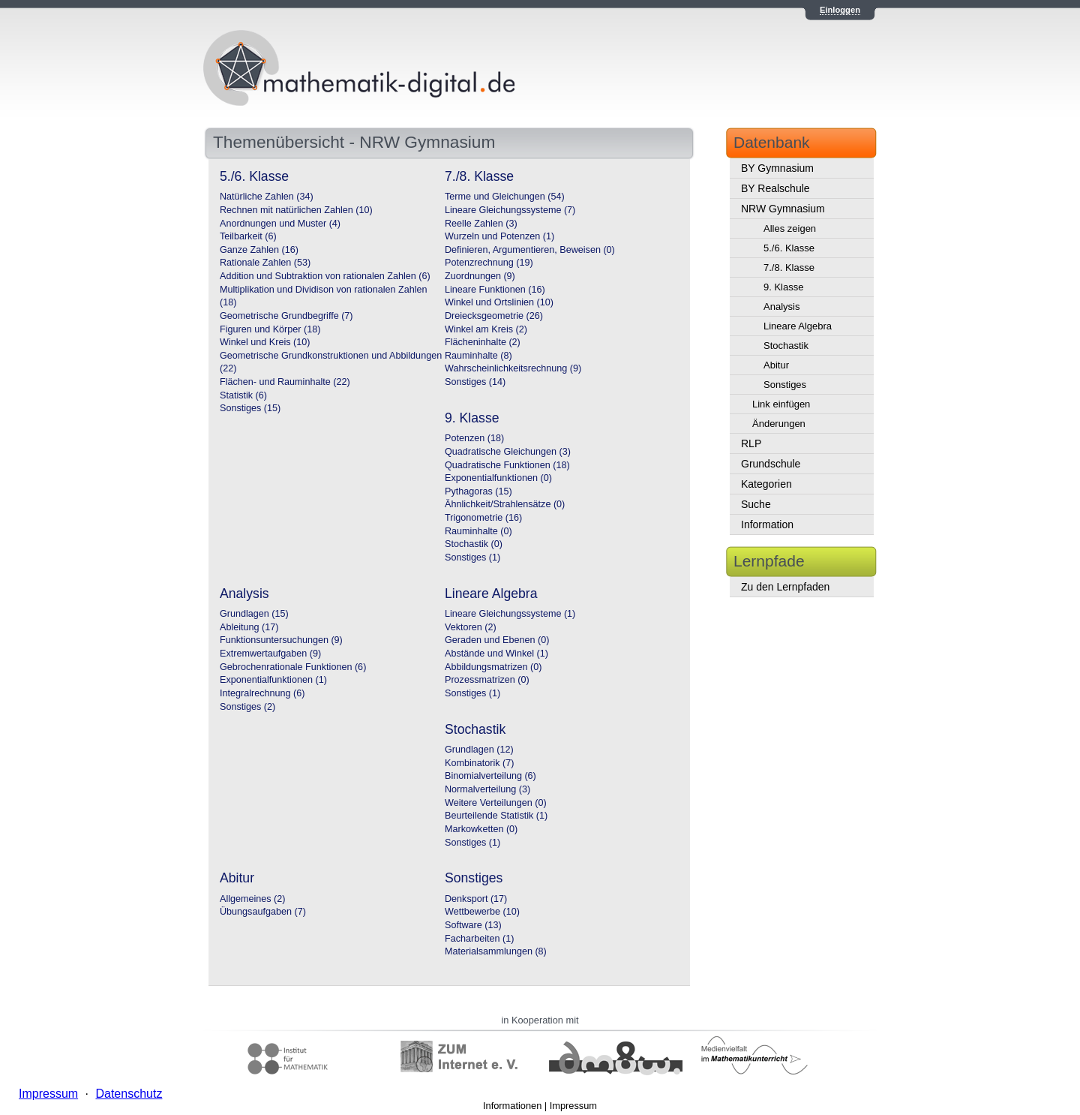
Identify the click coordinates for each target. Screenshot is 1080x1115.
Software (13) (473, 925)
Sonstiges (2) (247, 707)
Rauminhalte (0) (478, 531)
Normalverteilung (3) (487, 789)
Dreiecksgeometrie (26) (494, 316)
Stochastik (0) (473, 544)
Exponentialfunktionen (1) (273, 680)
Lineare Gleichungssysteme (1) (510, 614)
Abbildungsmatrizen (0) (493, 667)
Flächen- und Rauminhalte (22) (285, 382)
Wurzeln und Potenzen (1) (499, 236)
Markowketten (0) (481, 829)
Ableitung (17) (249, 627)
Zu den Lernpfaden (785, 587)
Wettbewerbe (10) (482, 911)
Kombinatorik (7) (479, 763)
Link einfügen (781, 404)
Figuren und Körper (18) (270, 329)
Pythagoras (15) (478, 491)
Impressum (573, 1105)
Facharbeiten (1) (479, 938)
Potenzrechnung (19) (489, 262)
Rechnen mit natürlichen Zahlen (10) (296, 210)
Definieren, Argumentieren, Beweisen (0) (530, 250)
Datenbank (772, 142)
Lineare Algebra (798, 326)
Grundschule (770, 464)
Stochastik (786, 345)
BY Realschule (775, 188)
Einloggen (840, 9)
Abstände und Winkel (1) (496, 653)
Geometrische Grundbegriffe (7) (286, 316)
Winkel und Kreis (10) (265, 342)
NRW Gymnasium (783, 209)
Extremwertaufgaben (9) (270, 653)
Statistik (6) (243, 395)
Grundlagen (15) (254, 614)
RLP (751, 443)
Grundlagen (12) (479, 749)
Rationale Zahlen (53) (265, 262)
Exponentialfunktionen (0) (498, 478)
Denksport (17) (476, 899)
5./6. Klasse (789, 248)
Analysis (782, 306)
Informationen (512, 1105)
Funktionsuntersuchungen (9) (281, 640)
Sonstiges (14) (475, 382)
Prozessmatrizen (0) (487, 680)
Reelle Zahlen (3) (481, 223)
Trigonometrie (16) (483, 517)
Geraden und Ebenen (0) (497, 640)
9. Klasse (783, 287)
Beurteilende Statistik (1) (496, 815)
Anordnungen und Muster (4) (280, 223)
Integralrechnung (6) (262, 693)
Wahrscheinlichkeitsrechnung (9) (513, 368)
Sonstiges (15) (250, 408)
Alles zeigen (790, 228)
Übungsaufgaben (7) (263, 911)
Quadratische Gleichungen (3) (508, 451)
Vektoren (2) (470, 627)
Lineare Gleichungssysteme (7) (510, 210)
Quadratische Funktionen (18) (507, 465)
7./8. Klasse (789, 267)
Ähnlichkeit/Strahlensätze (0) (505, 504)
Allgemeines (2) (253, 899)
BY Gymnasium (777, 168)
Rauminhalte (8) (478, 355)
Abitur (776, 365)
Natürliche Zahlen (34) (267, 196)
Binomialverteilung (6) (490, 776)
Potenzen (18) (474, 438)
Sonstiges (785, 384)
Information (767, 524)
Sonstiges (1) (472, 557)
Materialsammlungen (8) (496, 951)
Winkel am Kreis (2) (486, 329)
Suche (756, 504)
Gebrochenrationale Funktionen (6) (293, 667)
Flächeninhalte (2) (482, 342)
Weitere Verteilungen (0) (496, 803)
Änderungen (779, 423)
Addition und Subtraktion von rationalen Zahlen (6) (325, 276)
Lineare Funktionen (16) (495, 289)
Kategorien (766, 484)
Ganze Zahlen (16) (259, 250)
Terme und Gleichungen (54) (505, 196)
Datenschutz (128, 1093)
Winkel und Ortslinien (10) (499, 302)
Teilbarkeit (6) (248, 236)
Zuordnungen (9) (480, 276)
